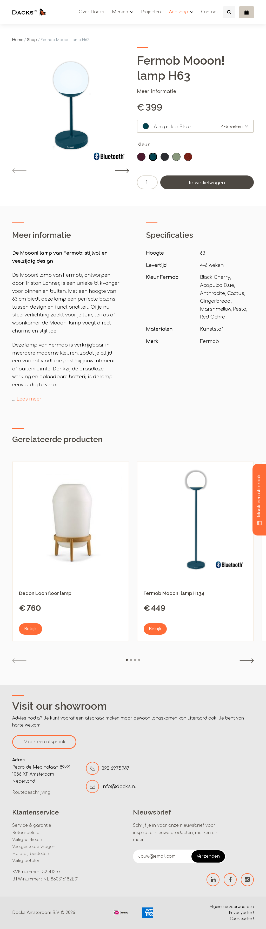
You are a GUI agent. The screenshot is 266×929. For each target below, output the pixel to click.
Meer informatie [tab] (41, 235)
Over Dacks (91, 12)
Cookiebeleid (242, 919)
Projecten (151, 12)
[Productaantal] (147, 182)
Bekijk (30, 629)
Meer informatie (156, 91)
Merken (120, 12)
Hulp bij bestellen (30, 853)
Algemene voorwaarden (232, 907)
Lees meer (29, 399)
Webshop (178, 12)
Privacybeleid (241, 913)
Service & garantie (31, 825)
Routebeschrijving (31, 792)
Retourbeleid (25, 832)
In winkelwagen (207, 182)
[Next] (122, 170)
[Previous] (19, 170)
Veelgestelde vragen (33, 846)
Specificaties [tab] (169, 235)
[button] (141, 157)
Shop (32, 40)
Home (17, 40)
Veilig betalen (26, 860)
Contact (209, 12)
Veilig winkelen (27, 839)
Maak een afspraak (44, 742)
